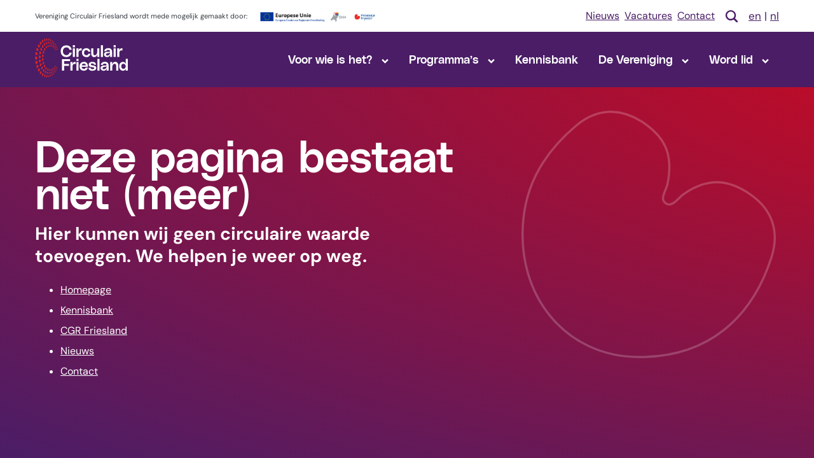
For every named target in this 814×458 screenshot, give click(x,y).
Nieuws (602, 15)
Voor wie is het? (338, 59)
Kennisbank (546, 59)
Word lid (739, 59)
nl (774, 16)
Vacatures (648, 15)
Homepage (85, 289)
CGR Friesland (93, 330)
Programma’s (452, 59)
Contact (696, 15)
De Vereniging (643, 59)
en (754, 16)
